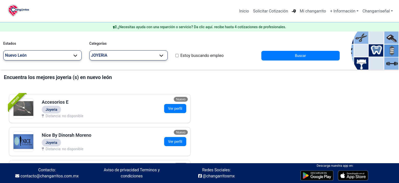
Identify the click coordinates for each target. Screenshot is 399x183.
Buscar (300, 56)
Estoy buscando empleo (202, 55)
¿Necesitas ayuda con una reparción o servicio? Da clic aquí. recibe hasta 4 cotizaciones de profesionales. (202, 27)
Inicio (244, 11)
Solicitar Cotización (270, 11)
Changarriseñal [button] (376, 11)
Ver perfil (175, 108)
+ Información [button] (342, 11)
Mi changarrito (313, 11)
